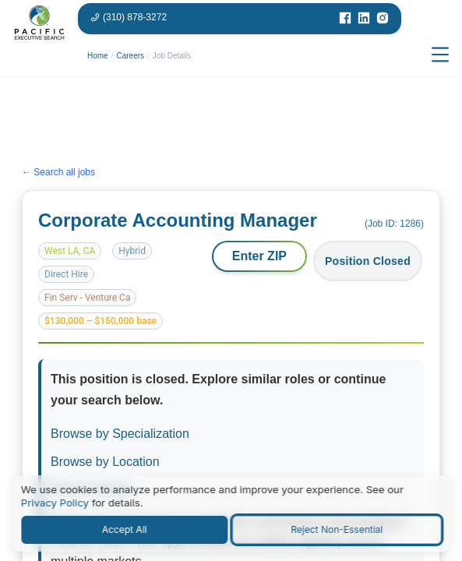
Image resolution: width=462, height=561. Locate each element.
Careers (130, 55)
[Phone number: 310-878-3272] (128, 17)
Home (97, 55)
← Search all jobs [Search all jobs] (58, 173)
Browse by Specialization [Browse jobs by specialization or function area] (120, 433)
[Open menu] (440, 55)
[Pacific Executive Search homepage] (39, 55)
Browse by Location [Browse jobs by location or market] (105, 461)
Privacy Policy (55, 502)
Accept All (124, 529)
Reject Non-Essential (337, 529)
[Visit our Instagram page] (382, 18)
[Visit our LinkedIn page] (364, 18)
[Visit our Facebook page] (345, 18)
